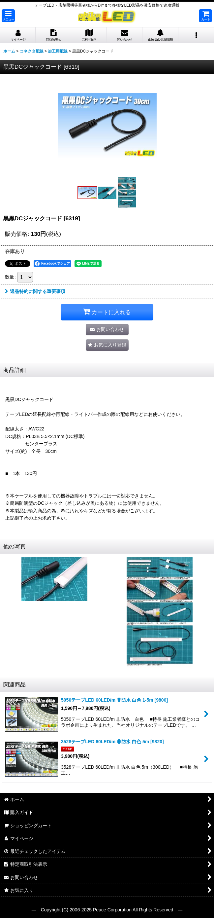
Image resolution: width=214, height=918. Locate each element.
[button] (8, 15)
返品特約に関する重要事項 (35, 291)
